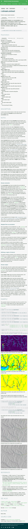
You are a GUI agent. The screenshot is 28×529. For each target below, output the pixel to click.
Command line (4, 17)
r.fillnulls (10, 124)
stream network (12, 8)
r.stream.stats (3, 505)
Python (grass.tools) (20, 17)
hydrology (3, 8)
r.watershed (22, 186)
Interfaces (9, 3)
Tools (19, 3)
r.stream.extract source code (11, 519)
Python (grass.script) (11, 17)
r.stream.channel (14, 501)
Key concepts (14, 3)
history (18, 519)
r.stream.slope (7, 504)
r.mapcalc (14, 232)
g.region (2, 257)
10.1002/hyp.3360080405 (7, 490)
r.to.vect (17, 505)
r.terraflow (16, 202)
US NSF (16, 525)
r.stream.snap (16, 504)
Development (24, 3)
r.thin (15, 505)
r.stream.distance (4, 502)
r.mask (16, 257)
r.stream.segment (23, 502)
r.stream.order (14, 502)
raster (7, 8)
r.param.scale (3, 244)
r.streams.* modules (8, 507)
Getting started (3, 3)
